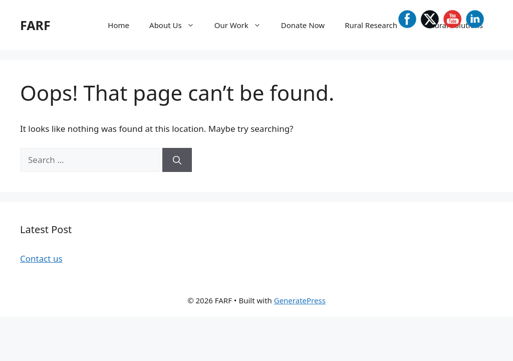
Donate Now (303, 25)
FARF (35, 25)
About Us (176, 25)
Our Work (242, 25)
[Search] (177, 160)
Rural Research (382, 25)
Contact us (41, 258)
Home (118, 25)
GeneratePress (300, 300)
